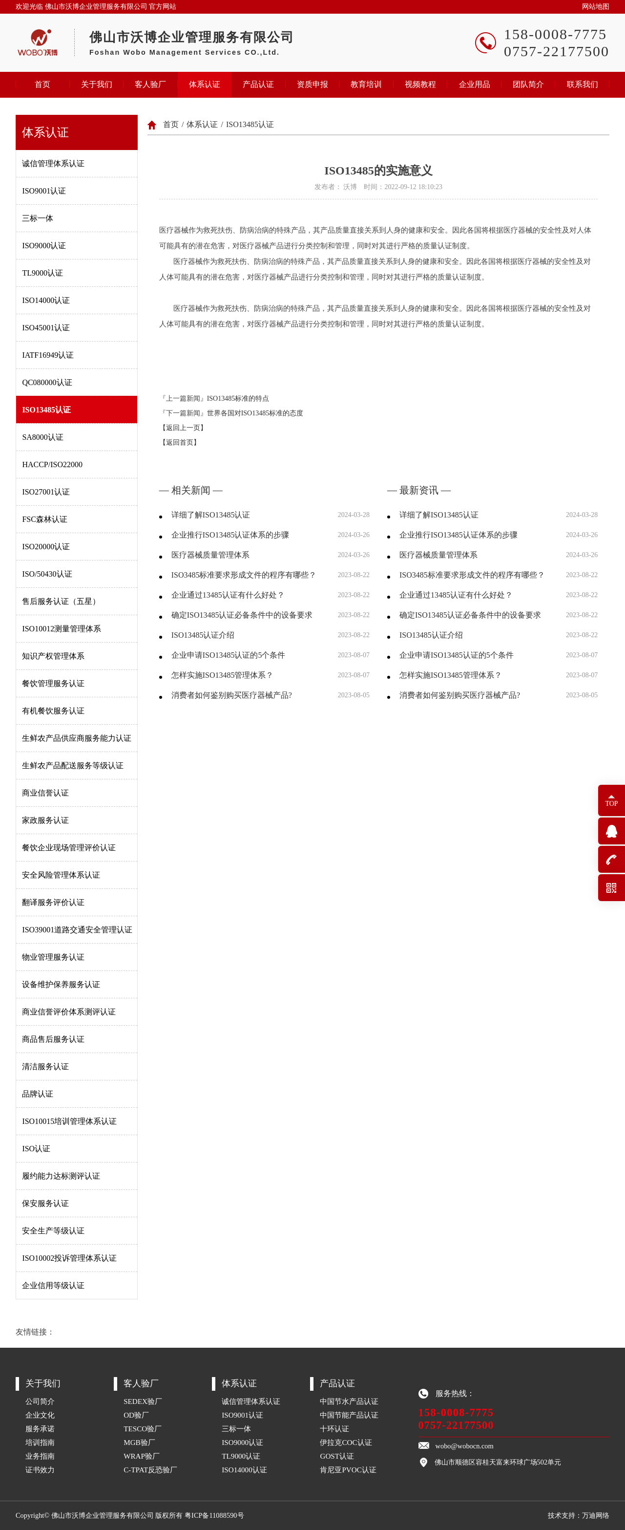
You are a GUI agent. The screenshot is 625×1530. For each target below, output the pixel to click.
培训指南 (40, 1442)
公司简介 (40, 1401)
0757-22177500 (456, 1425)
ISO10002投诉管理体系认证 (69, 1258)
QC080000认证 (47, 382)
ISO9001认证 (44, 191)
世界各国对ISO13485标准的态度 (255, 413)
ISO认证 (36, 1148)
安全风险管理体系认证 (61, 875)
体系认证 (204, 84)
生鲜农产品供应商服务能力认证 (76, 738)
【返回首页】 (179, 442)
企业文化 (40, 1415)
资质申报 (312, 84)
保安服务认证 (45, 1203)
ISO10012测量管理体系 (61, 629)
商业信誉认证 (45, 793)
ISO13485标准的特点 (238, 398)
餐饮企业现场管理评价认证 (69, 847)
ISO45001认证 (46, 327)
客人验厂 (150, 84)
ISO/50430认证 (47, 574)
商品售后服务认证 (53, 1039)
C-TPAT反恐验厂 (150, 1469)
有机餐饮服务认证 (53, 711)
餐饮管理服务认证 (53, 683)
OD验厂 (136, 1415)
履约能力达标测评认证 (61, 1176)
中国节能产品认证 (349, 1415)
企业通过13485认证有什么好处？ (228, 595)
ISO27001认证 (46, 492)
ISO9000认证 (44, 245)
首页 (42, 84)
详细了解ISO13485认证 (210, 515)
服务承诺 (40, 1428)
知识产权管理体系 (53, 656)
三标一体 (37, 218)
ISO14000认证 (46, 300)
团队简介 (528, 84)
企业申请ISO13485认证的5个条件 (228, 655)
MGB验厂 (139, 1442)
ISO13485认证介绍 (203, 635)
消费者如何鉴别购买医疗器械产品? (231, 695)
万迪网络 (595, 1515)
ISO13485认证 (46, 410)
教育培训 (366, 84)
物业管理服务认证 (53, 957)
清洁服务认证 (45, 1066)
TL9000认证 (42, 273)
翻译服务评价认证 (53, 902)
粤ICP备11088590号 (214, 1515)
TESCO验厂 (143, 1428)
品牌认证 (37, 1094)
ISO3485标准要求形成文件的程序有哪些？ (244, 575)
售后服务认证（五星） (61, 601)
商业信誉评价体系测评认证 (69, 1012)
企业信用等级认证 (53, 1285)
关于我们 (96, 84)
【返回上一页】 (183, 427)
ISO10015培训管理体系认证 (69, 1121)
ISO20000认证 (46, 546)
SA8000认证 (42, 437)
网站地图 (595, 6)
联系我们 (582, 84)
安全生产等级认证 (53, 1231)
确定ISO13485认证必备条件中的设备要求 (242, 615)
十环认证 (334, 1428)
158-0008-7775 (456, 1412)
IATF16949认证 (48, 355)
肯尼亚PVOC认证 (348, 1469)
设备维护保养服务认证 (61, 984)
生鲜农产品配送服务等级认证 (73, 765)
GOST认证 (337, 1456)
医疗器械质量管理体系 (210, 555)
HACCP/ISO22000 (52, 464)
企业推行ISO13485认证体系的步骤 (230, 535)
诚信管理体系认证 (53, 163)
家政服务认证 (45, 820)
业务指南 (40, 1456)
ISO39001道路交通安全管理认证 (77, 930)
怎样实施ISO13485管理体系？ (222, 675)
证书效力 (40, 1469)
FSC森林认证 (44, 519)
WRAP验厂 (142, 1456)
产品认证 (258, 84)
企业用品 (474, 84)
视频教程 (420, 84)
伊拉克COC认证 (346, 1442)
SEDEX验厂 (143, 1401)
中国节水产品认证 (349, 1401)
